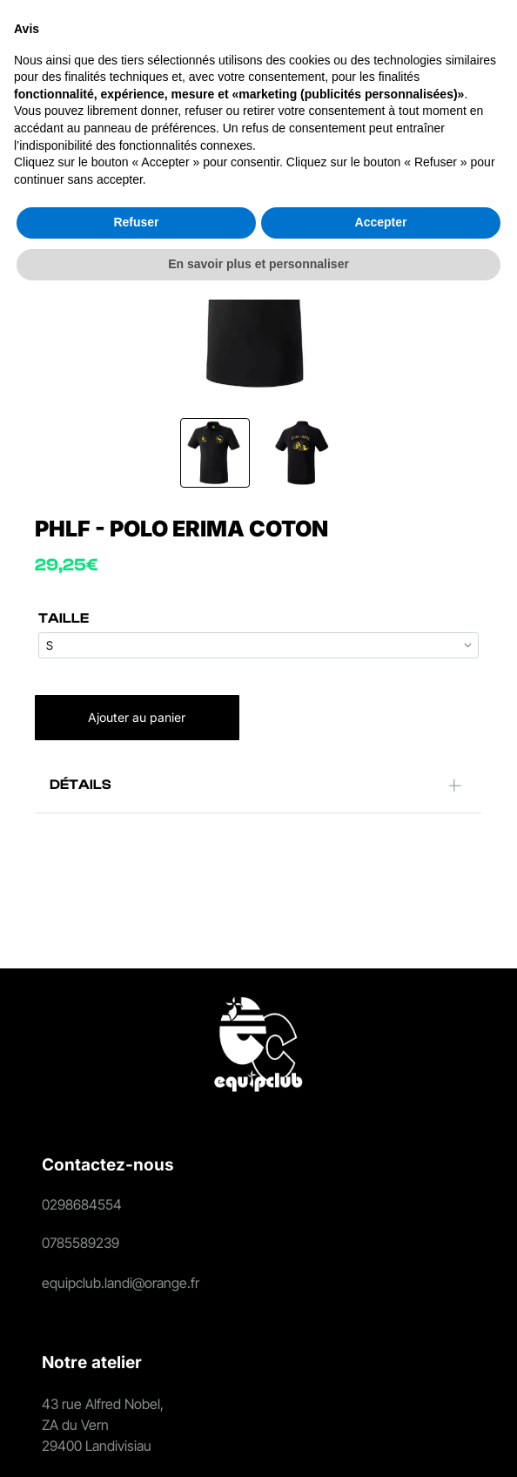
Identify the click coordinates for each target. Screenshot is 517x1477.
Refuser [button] (135, 1399)
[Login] (342, 48)
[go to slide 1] (215, 453)
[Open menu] (478, 48)
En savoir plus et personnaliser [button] (258, 1441)
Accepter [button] (381, 1399)
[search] (309, 49)
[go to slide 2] (302, 453)
